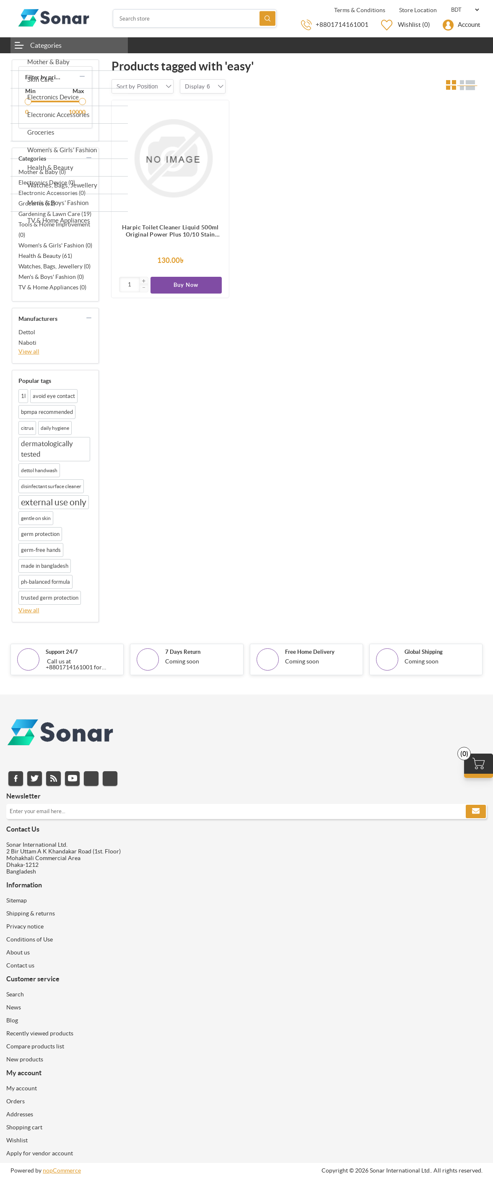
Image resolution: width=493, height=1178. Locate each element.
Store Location (417, 10)
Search (267, 18)
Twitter (34, 778)
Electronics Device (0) (46, 182)
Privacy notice (25, 926)
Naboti (27, 342)
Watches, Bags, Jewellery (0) (54, 266)
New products (24, 1059)
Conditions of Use (29, 939)
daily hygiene (55, 428)
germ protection (40, 534)
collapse (82, 76)
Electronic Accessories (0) (52, 193)
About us (18, 952)
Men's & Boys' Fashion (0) (51, 276)
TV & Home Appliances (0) (52, 287)
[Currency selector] (464, 9)
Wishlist (17, 1140)
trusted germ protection (49, 598)
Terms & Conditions (359, 10)
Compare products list (35, 1046)
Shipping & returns (30, 913)
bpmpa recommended (47, 412)
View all (28, 351)
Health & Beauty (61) (45, 255)
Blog (12, 1020)
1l (23, 396)
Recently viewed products (39, 1033)
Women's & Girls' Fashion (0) (55, 245)
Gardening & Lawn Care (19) (54, 214)
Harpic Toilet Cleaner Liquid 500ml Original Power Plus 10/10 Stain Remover (170, 231)
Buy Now (186, 285)
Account (469, 24)
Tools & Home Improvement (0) (54, 229)
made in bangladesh (44, 566)
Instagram (91, 778)
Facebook (15, 778)
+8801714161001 (342, 24)
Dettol (26, 332)
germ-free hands (41, 550)
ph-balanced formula (45, 582)
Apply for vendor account (39, 1153)
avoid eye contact (54, 396)
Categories (46, 45)
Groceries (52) (36, 203)
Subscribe (476, 811)
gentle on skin (36, 518)
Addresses (19, 1114)
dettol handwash (39, 470)
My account (21, 1088)
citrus (27, 428)
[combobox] (147, 86)
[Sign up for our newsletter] (246, 811)
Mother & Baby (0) (42, 172)
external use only (53, 502)
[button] (144, 281)
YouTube (72, 778)
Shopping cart (24, 1127)
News (13, 1007)
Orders (15, 1101)
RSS (53, 778)
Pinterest (110, 778)
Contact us (20, 965)
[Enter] (129, 284)
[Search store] (195, 18)
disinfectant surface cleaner (51, 486)
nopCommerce (62, 1170)
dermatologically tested (47, 449)
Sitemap (16, 900)
